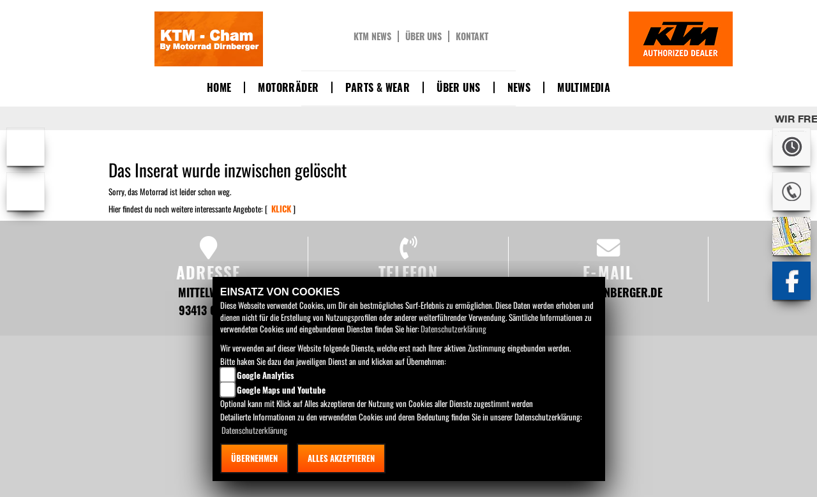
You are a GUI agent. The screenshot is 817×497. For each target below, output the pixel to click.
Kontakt (472, 36)
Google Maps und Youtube (281, 389)
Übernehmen (254, 458)
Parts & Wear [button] (377, 87)
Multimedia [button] (583, 87)
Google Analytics (265, 375)
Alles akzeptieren (341, 458)
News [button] (519, 87)
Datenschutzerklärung (453, 328)
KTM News (372, 36)
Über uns (423, 36)
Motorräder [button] (288, 87)
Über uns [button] (458, 87)
